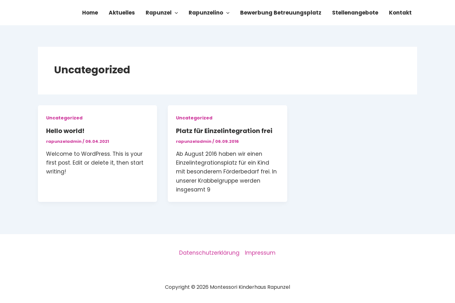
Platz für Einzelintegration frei (224, 130)
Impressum (260, 253)
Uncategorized (64, 118)
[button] (175, 12)
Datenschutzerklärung (209, 253)
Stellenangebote (355, 12)
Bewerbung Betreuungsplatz (280, 12)
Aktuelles (122, 12)
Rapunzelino (209, 12)
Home (90, 12)
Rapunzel (162, 12)
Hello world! (65, 130)
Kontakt (400, 12)
